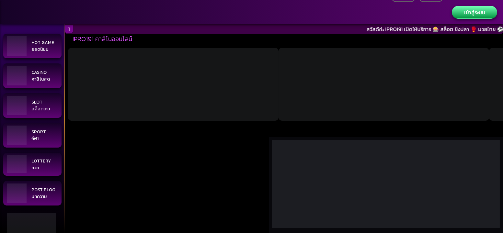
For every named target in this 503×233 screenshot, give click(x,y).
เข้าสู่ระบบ (474, 12)
